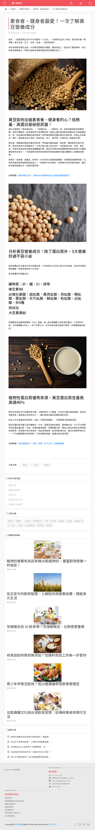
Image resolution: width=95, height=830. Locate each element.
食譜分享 (12, 494)
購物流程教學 (10, 804)
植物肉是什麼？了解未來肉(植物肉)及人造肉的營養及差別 (43, 175)
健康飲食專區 (14, 489)
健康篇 (18, 521)
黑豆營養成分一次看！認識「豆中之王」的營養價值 (41, 443)
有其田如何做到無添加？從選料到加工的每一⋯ (29, 751)
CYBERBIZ (52, 824)
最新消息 (12, 485)
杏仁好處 (11, 525)
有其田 (18, 824)
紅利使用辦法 (10, 816)
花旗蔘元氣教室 (15, 504)
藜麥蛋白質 (37, 521)
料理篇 (69, 521)
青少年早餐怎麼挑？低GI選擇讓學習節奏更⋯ (28, 756)
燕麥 (46, 521)
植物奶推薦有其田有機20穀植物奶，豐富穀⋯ (29, 736)
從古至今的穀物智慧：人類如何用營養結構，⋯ (29, 741)
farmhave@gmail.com (61, 781)
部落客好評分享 (15, 499)
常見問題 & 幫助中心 (13, 813)
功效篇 (35, 465)
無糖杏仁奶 (79, 521)
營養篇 (46, 465)
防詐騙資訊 (9, 810)
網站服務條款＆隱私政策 (14, 801)
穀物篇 (24, 465)
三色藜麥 (27, 521)
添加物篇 (40, 525)
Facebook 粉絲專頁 (12, 769)
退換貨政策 (9, 807)
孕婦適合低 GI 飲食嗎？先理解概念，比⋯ (27, 746)
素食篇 (49, 525)
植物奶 (10, 521)
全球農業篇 (29, 525)
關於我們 (8, 798)
